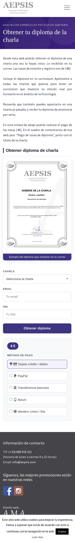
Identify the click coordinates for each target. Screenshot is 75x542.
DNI (5, 306)
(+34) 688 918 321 (20, 452)
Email (7, 288)
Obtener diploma (37, 328)
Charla (9, 271)
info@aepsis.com (24, 462)
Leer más (37, 537)
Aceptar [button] (62, 531)
